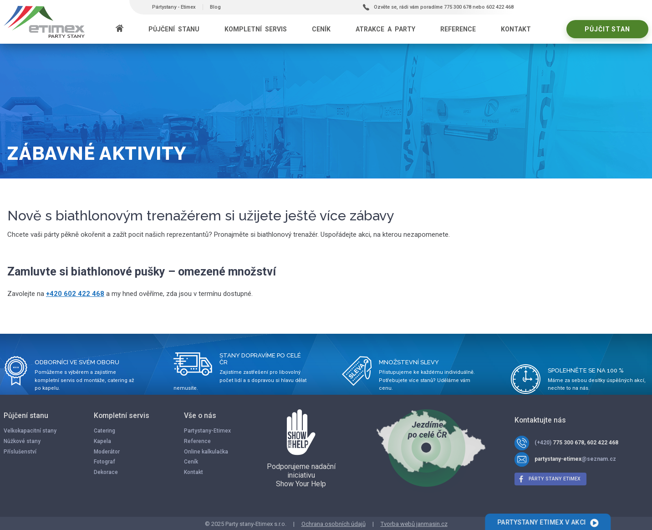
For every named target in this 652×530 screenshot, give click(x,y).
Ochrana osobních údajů (333, 523)
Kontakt (516, 29)
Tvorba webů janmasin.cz (414, 523)
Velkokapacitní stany (30, 431)
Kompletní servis (255, 29)
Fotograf (104, 462)
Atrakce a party (385, 29)
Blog (215, 7)
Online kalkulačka (206, 451)
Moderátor (107, 451)
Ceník (321, 29)
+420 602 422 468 (75, 294)
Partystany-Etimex (207, 431)
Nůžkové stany (22, 441)
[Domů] (119, 29)
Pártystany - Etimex (174, 7)
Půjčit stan (607, 29)
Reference (458, 29)
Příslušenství (20, 451)
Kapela (102, 441)
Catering (104, 431)
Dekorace (106, 472)
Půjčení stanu (173, 29)
